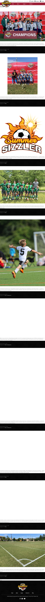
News (6, 50)
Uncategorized (9, 295)
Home (13, 3)
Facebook (31, 1)
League (22, 593)
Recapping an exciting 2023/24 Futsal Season (13, 432)
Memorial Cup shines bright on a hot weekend (13, 217)
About (18, 3)
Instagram (37, 1)
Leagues (24, 3)
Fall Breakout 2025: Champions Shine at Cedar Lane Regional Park (18, 9)
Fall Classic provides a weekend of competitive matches (15, 54)
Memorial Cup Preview (6, 299)
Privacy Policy (31, 596)
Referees (31, 3)
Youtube (42, 1)
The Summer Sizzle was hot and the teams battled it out (15, 108)
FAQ (37, 596)
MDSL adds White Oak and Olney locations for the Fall (15, 531)
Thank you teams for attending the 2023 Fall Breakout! (15, 481)
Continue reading (19, 45)
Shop (33, 593)
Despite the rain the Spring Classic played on (12, 349)
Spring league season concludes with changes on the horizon (17, 167)
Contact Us (27, 593)
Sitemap (35, 596)
